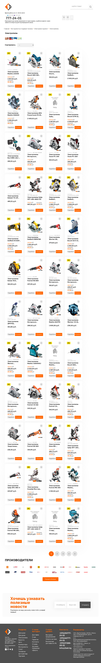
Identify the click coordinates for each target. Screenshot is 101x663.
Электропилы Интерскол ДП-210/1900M (73, 281)
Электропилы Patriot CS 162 (32, 404)
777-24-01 (13, 18)
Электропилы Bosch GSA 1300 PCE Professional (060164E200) (72, 364)
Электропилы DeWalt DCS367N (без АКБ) (14, 240)
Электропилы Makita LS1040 (13, 73)
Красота (21, 640)
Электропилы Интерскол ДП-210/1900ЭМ (14, 405)
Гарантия (35, 639)
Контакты (35, 642)
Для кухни (21, 633)
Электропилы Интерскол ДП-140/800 (32, 321)
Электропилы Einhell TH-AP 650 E (13, 197)
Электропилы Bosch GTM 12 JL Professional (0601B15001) (73, 115)
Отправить (85, 605)
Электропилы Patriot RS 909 (32, 445)
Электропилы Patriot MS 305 (54, 487)
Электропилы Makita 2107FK (54, 321)
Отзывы (35, 644)
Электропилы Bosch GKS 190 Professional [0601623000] (33, 74)
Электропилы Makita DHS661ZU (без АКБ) (55, 364)
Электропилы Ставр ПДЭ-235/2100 (55, 529)
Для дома (21, 635)
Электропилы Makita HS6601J (72, 487)
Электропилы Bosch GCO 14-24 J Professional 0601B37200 (73, 240)
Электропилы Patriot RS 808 (32, 280)
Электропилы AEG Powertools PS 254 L (34, 114)
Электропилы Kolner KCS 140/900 (13, 280)
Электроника (22, 637)
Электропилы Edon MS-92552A (54, 445)
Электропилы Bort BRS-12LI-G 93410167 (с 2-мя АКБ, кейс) (14, 157)
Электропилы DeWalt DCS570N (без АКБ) (73, 198)
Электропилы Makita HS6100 (13, 114)
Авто (20, 642)
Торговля (21, 656)
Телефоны (22, 651)
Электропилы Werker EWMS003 (13, 362)
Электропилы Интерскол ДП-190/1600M (33, 155)
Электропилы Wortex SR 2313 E (54, 238)
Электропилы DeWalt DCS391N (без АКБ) (54, 198)
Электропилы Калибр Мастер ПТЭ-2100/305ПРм (34, 488)
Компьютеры (22, 644)
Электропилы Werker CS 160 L (73, 321)
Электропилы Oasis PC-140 (54, 155)
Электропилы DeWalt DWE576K (34, 238)
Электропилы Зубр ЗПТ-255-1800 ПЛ (34, 198)
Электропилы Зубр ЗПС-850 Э (14, 487)
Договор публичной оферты (35, 648)
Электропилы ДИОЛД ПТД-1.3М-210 (13, 322)
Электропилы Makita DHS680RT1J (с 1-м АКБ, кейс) (73, 529)
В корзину (18, 86)
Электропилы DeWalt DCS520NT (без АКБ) (72, 74)
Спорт (20, 649)
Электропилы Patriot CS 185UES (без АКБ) (54, 405)
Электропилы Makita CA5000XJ (34, 362)
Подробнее (11, 86)
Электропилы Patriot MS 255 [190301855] (13, 529)
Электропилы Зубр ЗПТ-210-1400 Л (34, 528)
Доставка (35, 635)
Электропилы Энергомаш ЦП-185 (13, 445)
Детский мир (22, 654)
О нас (34, 637)
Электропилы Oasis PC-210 (72, 155)
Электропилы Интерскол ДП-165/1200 (54, 281)
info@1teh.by (65, 648)
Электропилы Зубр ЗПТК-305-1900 (54, 115)
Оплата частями (51, 639)
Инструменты (23, 647)
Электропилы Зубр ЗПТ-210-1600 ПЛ (73, 447)
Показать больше (50, 579)
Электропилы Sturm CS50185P (54, 73)
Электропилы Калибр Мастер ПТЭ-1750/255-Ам (73, 405)
